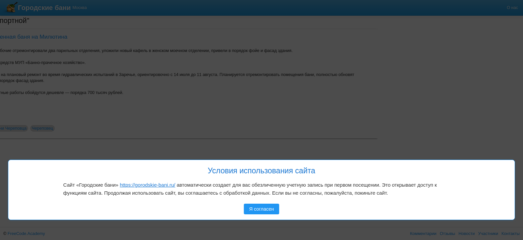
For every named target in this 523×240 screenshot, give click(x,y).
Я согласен (261, 209)
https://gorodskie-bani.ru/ (147, 185)
